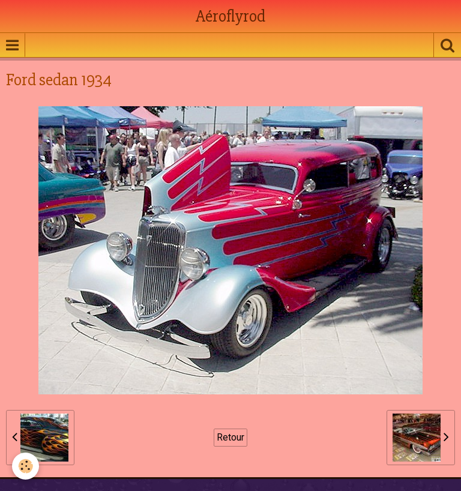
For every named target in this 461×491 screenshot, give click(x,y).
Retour (230, 437)
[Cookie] (25, 466)
